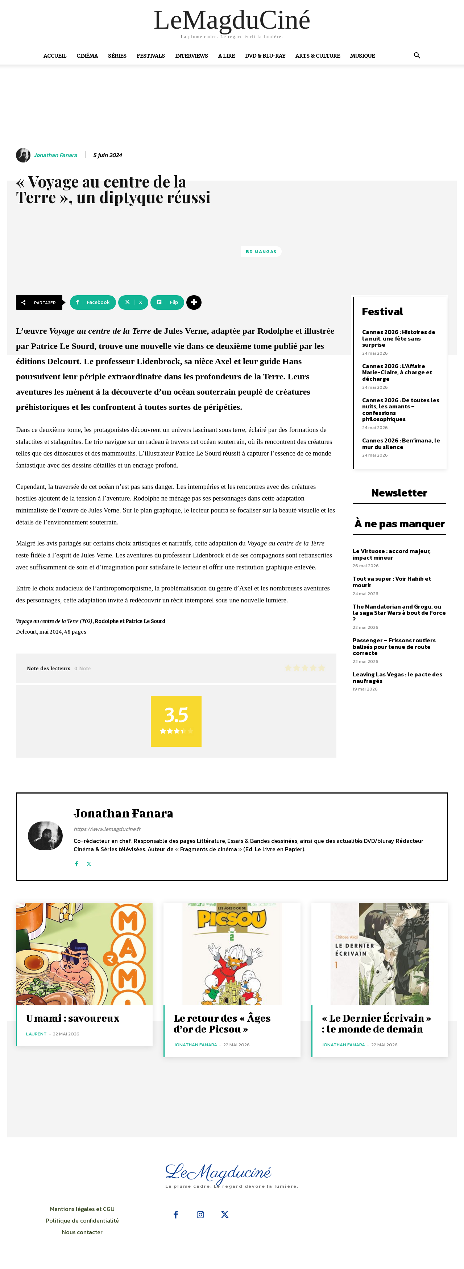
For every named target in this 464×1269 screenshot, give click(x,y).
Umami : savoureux (73, 1017)
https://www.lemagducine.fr (107, 829)
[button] (417, 56)
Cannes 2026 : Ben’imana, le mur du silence (401, 443)
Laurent (36, 1033)
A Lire (226, 56)
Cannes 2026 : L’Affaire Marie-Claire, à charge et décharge (397, 372)
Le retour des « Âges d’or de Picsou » (222, 1023)
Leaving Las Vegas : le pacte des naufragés (397, 677)
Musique (362, 56)
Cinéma (87, 56)
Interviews (191, 56)
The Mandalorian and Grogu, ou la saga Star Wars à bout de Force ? (399, 612)
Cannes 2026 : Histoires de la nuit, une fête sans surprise (398, 338)
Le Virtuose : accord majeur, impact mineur (392, 554)
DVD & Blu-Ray (265, 56)
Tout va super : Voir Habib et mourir (392, 581)
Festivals (151, 56)
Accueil (55, 56)
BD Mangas (261, 251)
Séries (117, 56)
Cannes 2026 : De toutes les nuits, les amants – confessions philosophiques (400, 410)
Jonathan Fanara (55, 155)
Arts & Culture (317, 56)
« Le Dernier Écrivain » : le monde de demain (376, 1023)
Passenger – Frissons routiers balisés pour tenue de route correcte (394, 646)
